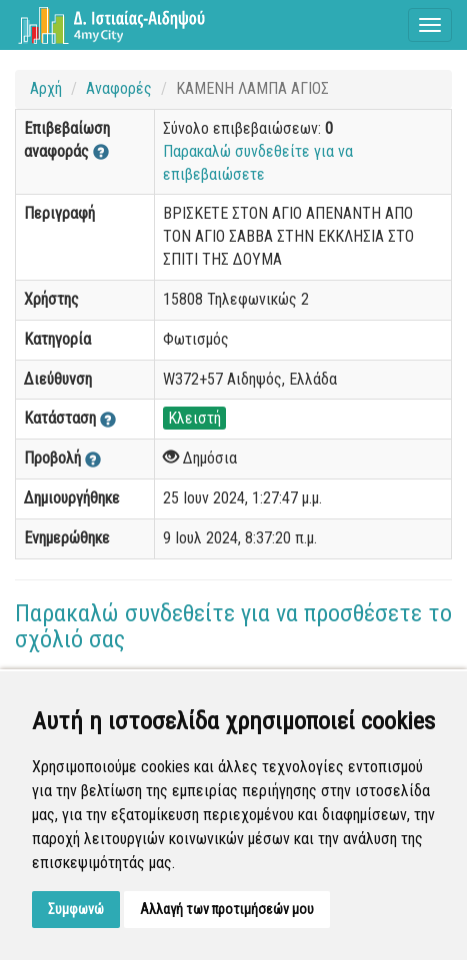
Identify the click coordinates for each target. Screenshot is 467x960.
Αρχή (46, 88)
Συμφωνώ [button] (76, 909)
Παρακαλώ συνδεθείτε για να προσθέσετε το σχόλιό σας (233, 626)
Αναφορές (119, 88)
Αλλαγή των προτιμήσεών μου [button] (227, 909)
